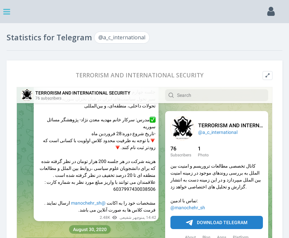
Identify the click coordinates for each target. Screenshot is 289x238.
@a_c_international (121, 37)
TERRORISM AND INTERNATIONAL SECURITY (139, 75)
